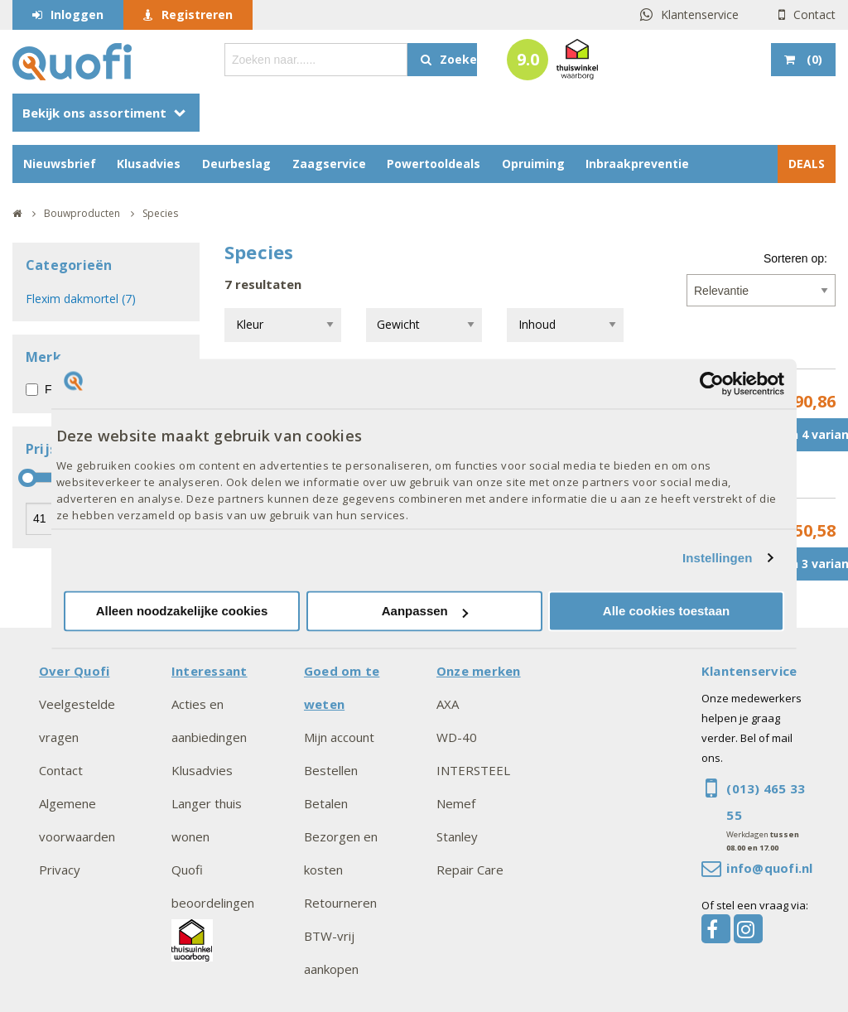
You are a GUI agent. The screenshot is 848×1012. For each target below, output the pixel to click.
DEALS (806, 163)
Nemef (455, 803)
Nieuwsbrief (59, 163)
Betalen (326, 803)
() (812, 59)
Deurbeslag (236, 163)
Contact (814, 14)
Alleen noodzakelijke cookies (182, 612)
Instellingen (717, 558)
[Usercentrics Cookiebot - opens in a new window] (711, 383)
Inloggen (77, 14)
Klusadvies (149, 163)
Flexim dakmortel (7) (81, 298)
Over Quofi (74, 671)
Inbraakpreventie (637, 163)
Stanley (457, 836)
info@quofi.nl (769, 868)
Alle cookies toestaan (666, 612)
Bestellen (331, 770)
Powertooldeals (433, 163)
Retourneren (340, 902)
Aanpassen (425, 612)
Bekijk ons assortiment (94, 112)
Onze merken (478, 671)
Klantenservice (700, 14)
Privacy (59, 869)
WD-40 (456, 737)
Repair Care (470, 869)
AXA (447, 704)
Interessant (209, 671)
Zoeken (458, 59)
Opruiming (533, 163)
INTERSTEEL (473, 770)
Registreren (197, 14)
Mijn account (339, 737)
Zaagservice (329, 163)
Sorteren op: (795, 258)
